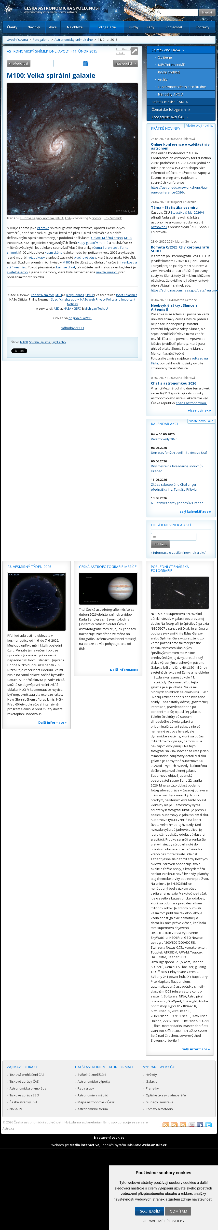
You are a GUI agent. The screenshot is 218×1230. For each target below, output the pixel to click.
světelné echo (17, 272)
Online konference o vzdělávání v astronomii (180, 146)
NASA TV (16, 1109)
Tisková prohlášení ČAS (27, 1074)
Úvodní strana (17, 39)
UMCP (90, 295)
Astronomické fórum (93, 1109)
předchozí (20, 63)
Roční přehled (169, 72)
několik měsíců (107, 272)
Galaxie (151, 1081)
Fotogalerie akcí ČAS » (170, 117)
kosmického (54, 252)
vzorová (43, 228)
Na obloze (75, 27)
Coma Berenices (105, 247)
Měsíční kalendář (171, 64)
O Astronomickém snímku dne (182, 86)
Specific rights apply (65, 299)
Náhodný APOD (72, 328)
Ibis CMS (133, 1145)
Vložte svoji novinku (200, 126)
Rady (150, 27)
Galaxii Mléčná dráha (107, 237)
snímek (12, 252)
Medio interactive (84, 1145)
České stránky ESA (23, 1102)
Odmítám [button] (178, 1211)
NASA (59, 218)
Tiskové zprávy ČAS (24, 1081)
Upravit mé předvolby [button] (163, 1220)
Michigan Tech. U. (96, 308)
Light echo (59, 342)
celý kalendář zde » (195, 511)
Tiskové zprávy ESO (24, 1095)
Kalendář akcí (164, 423)
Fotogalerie (106, 27)
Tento (124, 247)
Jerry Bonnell (75, 295)
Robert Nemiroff (42, 295)
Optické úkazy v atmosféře (166, 1095)
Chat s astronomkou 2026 (173, 383)
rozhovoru (159, 227)
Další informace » (52, 722)
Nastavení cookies (109, 1137)
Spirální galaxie (39, 342)
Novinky (33, 27)
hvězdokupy (36, 257)
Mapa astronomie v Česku (97, 1102)
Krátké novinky (165, 128)
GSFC (77, 308)
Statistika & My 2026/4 (187, 212)
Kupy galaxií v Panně (93, 242)
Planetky (152, 1088)
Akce (53, 27)
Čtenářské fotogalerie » (171, 109)
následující (124, 63)
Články (12, 27)
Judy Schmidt (112, 218)
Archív (162, 79)
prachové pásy (85, 257)
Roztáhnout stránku (123, 51)
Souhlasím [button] (150, 1211)
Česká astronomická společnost (37, 1122)
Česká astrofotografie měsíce (107, 566)
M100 (128, 237)
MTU (58, 295)
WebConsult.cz (154, 1145)
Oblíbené (165, 57)
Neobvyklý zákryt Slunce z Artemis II (174, 307)
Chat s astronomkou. (191, 403)
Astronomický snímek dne (73, 39)
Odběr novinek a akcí (171, 525)
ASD (56, 308)
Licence (96, 218)
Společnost (173, 27)
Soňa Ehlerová (185, 139)
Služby (133, 27)
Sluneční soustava (159, 1102)
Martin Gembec (186, 241)
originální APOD (80, 318)
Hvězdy (151, 1074)
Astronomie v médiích (93, 1095)
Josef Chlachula (126, 295)
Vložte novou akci (201, 421)
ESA (68, 218)
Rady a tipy (86, 1088)
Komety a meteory (159, 1109)
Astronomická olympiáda (28, 1088)
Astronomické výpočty (94, 1081)
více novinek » (199, 410)
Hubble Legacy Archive (37, 218)
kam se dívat (65, 267)
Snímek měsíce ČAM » (170, 101)
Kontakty (202, 27)
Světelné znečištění (92, 1074)
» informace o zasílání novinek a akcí (178, 552)
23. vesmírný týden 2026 (29, 566)
